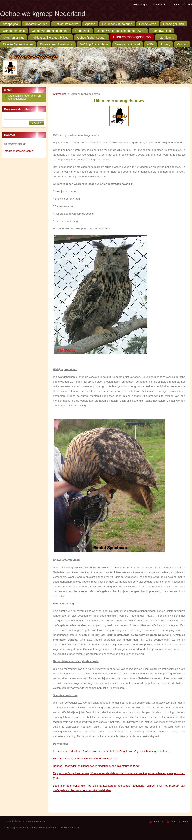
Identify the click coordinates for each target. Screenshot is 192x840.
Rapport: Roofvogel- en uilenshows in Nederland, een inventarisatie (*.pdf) (96, 765)
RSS (176, 4)
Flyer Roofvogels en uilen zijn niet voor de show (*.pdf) (85, 758)
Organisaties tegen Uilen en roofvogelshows (24, 97)
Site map (161, 4)
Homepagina (140, 4)
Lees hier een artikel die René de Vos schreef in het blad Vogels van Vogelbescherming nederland (111, 751)
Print (189, 4)
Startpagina (60, 93)
